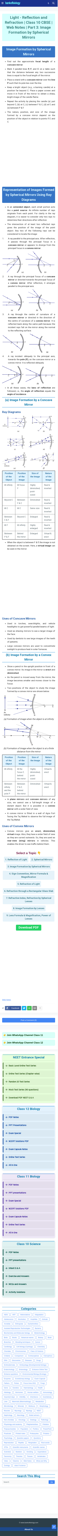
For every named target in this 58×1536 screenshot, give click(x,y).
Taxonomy (7, 1456)
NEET (39, 1411)
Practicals (7, 1433)
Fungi (43, 1383)
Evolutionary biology (22, 1379)
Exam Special (13, 1133)
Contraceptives (33, 1356)
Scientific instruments (20, 1447)
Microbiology (8, 1406)
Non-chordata (9, 1420)
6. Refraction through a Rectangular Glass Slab (28, 891)
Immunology (47, 1392)
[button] (48, 3)
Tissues (30, 1456)
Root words (45, 1443)
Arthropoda (19, 1324)
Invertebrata (47, 1397)
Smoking (29, 1452)
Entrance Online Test (39, 1369)
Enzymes (7, 1379)
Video (6, 1461)
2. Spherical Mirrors (41, 859)
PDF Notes (12, 1117)
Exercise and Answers (17, 1276)
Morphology (44, 1406)
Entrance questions (11, 1374)
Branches (7, 1342)
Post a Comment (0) (28, 1020)
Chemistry (41, 1347)
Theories (19, 1456)
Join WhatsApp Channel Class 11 (25, 1035)
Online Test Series (15, 1157)
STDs (6, 1447)
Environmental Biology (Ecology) (34, 1374)
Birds (6, 1337)
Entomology (23, 1369)
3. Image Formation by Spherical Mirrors (28, 866)
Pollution (46, 1424)
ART (14, 1315)
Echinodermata (9, 1365)
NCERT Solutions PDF (17, 1141)
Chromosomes (20, 1351)
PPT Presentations (15, 1125)
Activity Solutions (15, 1292)
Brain (50, 1337)
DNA (5, 1360)
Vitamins (16, 1461)
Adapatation (39, 1315)
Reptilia (21, 1443)
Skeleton (19, 1452)
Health (40, 1388)
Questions (37, 1438)
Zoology (7, 1465)
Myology (29, 1411)
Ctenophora (48, 1356)
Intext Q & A (12, 1268)
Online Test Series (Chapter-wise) (22, 1073)
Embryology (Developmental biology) (33, 1365)
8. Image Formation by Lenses (28, 908)
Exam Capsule (40, 1379)
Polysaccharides (10, 1429)
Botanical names (27, 1337)
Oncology (21, 1420)
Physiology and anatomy (13, 1424)
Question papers (23, 1438)
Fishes (16, 1383)
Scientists (7, 1452)
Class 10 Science (37, 1351)
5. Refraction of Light (28, 884)
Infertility (22, 1397)
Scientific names (39, 1447)
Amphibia (33, 1319)
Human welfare (32, 1392)
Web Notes (6, 1000)
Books (14, 1337)
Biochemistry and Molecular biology (17, 1333)
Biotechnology (39, 1333)
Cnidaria (7, 1356)
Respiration (32, 1443)
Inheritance (34, 1397)
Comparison (19, 1356)
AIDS (6, 1315)
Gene (6, 1388)
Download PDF (28, 927)
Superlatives (42, 1452)
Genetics (16, 1388)
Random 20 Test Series (17, 1081)
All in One (11, 1165)
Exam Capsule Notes (16, 1149)
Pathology (44, 1420)
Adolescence (8, 1319)
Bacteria (38, 1328)
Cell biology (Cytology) (24, 1347)
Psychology (8, 1438)
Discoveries (16, 1360)
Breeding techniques (23, 1342)
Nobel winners (34, 1415)
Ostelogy (33, 1420)
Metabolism (40, 1401)
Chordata (7, 1351)
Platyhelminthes (32, 1424)
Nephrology (8, 1415)
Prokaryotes (34, 1433)
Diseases (28, 1360)
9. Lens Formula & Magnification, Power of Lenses (28, 917)
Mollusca (31, 1406)
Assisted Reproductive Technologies (17, 1328)
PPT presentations (15, 1192)
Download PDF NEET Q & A (19, 1097)
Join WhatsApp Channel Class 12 (25, 1042)
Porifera (36, 1429)
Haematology (28, 1388)
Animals (45, 1319)
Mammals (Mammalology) (21, 1401)
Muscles (7, 1411)
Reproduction (9, 1443)
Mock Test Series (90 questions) (21, 1089)
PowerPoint (47, 1429)
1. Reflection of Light (16, 859)
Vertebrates (41, 1456)
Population (24, 1429)
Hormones (19, 1392)
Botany (40, 1337)
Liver (5, 1401)
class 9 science (19, 1465)
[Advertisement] (29, 154)
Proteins (46, 1433)
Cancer (37, 1342)
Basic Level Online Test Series (20, 1065)
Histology (7, 1392)
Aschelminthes (33, 1324)
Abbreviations (25, 1315)
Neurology (20, 1415)
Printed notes (20, 1433)
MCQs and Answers (15, 1284)
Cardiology (8, 1347)
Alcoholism (22, 1319)
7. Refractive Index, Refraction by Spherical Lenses (28, 900)
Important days (9, 1397)
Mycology (18, 1411)
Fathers (6, 1383)
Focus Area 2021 (29, 1383)
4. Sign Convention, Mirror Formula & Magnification (28, 875)
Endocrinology (9, 1369)
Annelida (7, 1324)
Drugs (38, 1360)
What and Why (41, 1461)
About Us (29, 1529)
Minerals (21, 1406)
